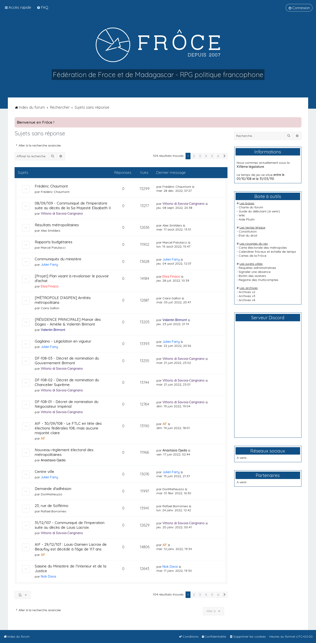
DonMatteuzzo (51, 494)
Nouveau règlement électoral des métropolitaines (64, 452)
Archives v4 (247, 300)
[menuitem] (42, 7)
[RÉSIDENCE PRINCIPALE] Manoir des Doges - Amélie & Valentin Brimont (68, 321)
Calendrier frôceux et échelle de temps (267, 252)
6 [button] (218, 156)
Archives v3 (247, 296)
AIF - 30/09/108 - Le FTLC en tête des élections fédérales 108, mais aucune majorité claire (68, 428)
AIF (43, 438)
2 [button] (194, 156)
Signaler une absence (255, 272)
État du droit (248, 235)
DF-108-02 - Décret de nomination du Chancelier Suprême (67, 382)
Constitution (248, 231)
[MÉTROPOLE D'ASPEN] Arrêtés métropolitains (63, 300)
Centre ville (44, 471)
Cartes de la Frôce (252, 256)
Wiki (242, 215)
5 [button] (212, 156)
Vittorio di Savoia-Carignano (62, 213)
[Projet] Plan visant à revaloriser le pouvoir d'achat (72, 278)
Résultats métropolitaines (57, 224)
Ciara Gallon (50, 308)
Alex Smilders (50, 231)
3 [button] (200, 156)
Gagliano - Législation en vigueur (63, 341)
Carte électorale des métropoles (263, 248)
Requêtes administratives (257, 268)
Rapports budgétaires (53, 242)
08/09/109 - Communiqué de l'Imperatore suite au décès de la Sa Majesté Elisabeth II (73, 205)
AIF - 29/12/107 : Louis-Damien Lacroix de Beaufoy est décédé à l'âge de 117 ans (71, 546)
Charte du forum (251, 207)
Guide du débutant (252, 211)
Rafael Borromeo (53, 511)
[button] (224, 156)
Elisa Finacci (49, 286)
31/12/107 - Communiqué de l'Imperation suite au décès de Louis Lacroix (69, 525)
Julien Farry (49, 265)
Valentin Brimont (53, 330)
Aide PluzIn (247, 219)
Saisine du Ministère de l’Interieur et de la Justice (70, 568)
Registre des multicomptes (258, 280)
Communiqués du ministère (58, 259)
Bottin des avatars (252, 276)
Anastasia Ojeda (53, 460)
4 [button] (206, 156)
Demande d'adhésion (53, 488)
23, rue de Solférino (51, 505)
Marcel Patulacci (53, 248)
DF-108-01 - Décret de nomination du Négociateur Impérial (66, 404)
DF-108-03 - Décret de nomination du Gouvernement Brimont (67, 360)
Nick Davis (48, 576)
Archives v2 (247, 292)
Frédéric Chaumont (51, 186)
